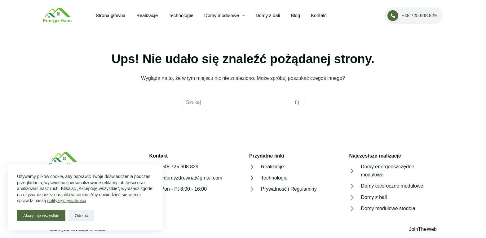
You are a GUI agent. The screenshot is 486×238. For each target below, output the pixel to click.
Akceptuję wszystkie (41, 215)
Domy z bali (268, 15)
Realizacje (147, 15)
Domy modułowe (225, 15)
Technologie (181, 15)
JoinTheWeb (423, 229)
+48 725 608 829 (412, 15)
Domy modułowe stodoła (388, 208)
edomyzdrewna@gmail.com (192, 177)
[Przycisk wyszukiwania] (297, 102)
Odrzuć (81, 215)
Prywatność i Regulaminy (289, 189)
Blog (295, 15)
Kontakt (319, 15)
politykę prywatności (66, 200)
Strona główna (111, 15)
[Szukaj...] (235, 102)
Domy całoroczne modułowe (392, 185)
